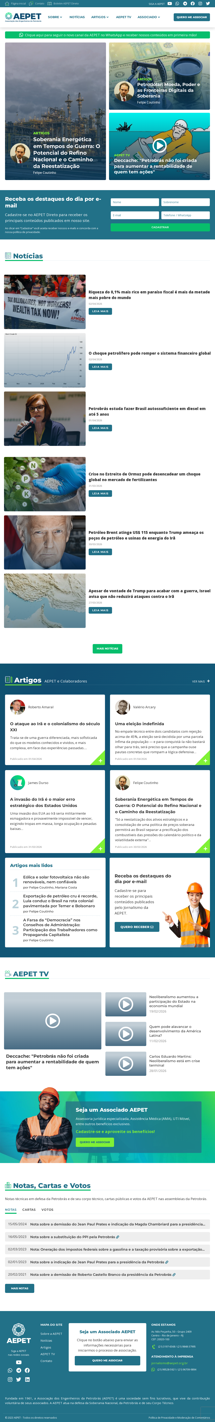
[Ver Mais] (208, 681)
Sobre (55, 17)
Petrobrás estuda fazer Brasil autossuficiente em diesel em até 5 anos (147, 411)
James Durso (38, 782)
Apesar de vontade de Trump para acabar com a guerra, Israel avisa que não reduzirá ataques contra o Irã (150, 593)
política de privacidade (26, 232)
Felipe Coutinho (145, 782)
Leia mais (100, 311)
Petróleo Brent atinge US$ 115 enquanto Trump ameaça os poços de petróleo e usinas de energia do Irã (146, 535)
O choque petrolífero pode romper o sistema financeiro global (150, 353)
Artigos (100, 17)
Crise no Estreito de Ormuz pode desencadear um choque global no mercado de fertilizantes (144, 476)
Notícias (77, 17)
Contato (46, 1361)
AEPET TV (123, 17)
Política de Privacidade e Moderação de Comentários (179, 1417)
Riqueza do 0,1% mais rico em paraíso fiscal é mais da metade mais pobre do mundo (149, 294)
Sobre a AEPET (51, 1334)
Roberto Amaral (41, 707)
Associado (149, 17)
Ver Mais (198, 681)
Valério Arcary (144, 707)
